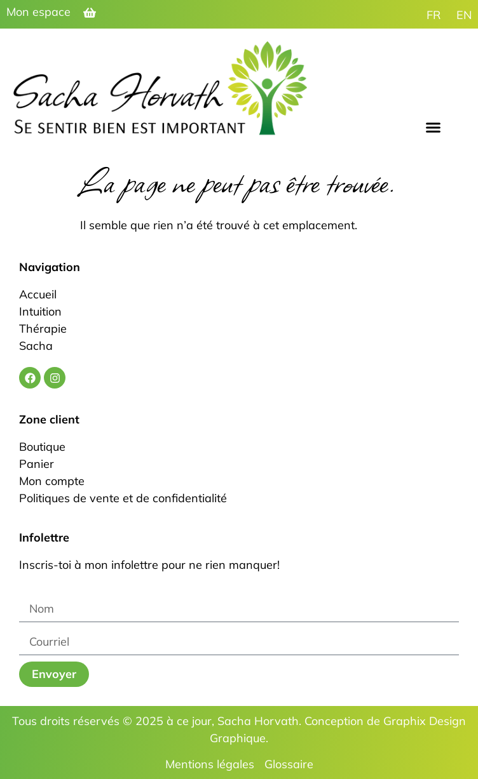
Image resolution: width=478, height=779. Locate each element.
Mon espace (38, 11)
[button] (433, 127)
